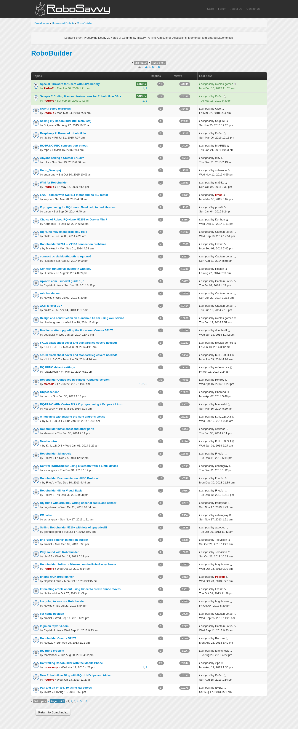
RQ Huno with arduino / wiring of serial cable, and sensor (78, 502)
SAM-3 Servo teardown (55, 108)
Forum (222, 8)
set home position (52, 613)
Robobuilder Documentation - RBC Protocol (69, 478)
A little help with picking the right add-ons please (72, 416)
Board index (41, 23)
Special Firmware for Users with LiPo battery (70, 84)
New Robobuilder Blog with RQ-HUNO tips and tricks (75, 675)
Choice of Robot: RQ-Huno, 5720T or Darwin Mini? (73, 219)
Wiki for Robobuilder (54, 182)
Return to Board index (53, 712)
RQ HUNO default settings (57, 367)
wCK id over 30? (51, 305)
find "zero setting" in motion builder (64, 539)
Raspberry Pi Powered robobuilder (63, 133)
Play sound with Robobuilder (59, 552)
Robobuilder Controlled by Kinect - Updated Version (74, 379)
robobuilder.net (50, 293)
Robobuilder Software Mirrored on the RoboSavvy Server (78, 564)
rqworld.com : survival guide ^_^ (62, 281)
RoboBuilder (85, 23)
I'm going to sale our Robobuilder (62, 601)
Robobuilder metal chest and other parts (67, 429)
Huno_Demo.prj (50, 170)
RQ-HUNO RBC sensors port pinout (64, 145)
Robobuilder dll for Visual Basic (61, 490)
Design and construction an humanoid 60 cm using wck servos (82, 318)
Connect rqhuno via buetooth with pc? (65, 268)
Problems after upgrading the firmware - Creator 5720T (76, 330)
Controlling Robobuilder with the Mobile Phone (71, 663)
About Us (236, 8)
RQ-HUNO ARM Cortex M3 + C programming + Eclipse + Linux (81, 404)
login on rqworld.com (54, 626)
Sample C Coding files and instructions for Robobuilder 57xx (80, 96)
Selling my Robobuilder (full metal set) (65, 121)
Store (210, 8)
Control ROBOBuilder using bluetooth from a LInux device (79, 465)
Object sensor (49, 392)
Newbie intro (48, 441)
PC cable (46, 515)
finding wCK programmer (57, 576)
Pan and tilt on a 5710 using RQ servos (66, 687)
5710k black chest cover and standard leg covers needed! (78, 342)
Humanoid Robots (63, 23)
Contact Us (253, 8)
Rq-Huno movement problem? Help (63, 231)
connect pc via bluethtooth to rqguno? (65, 256)
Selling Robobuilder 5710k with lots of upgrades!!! (73, 527)
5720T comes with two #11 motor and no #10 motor (74, 194)
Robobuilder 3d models (55, 453)
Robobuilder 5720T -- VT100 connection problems (73, 244)
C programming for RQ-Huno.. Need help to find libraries (77, 207)
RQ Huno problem (52, 650)
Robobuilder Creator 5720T (58, 638)
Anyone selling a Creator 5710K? (62, 158)
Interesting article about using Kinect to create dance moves (80, 589)
